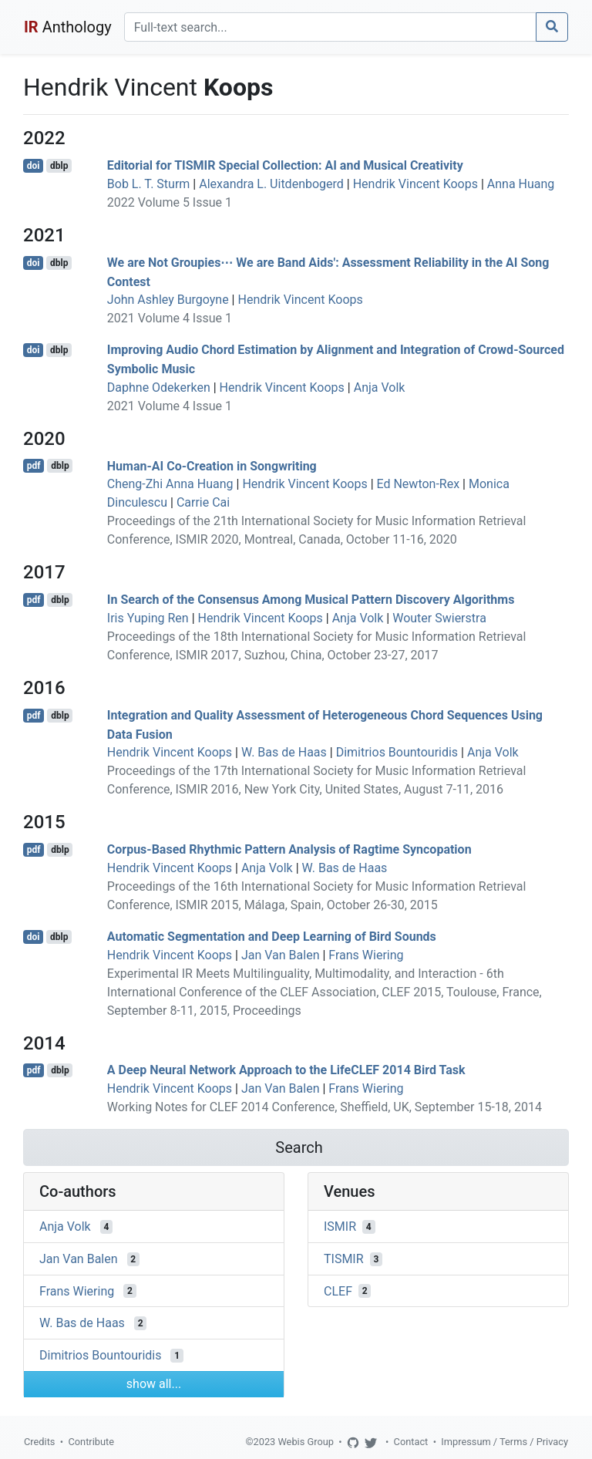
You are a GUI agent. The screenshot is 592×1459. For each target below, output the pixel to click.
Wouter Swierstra (439, 618)
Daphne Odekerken (158, 387)
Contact (411, 1441)
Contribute (91, 1441)
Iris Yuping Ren (148, 618)
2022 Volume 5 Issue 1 (169, 202)
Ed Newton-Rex (418, 484)
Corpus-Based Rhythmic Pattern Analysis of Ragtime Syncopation (289, 849)
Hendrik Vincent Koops (415, 184)
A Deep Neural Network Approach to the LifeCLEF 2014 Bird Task (286, 1070)
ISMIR (340, 1226)
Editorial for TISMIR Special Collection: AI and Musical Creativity (285, 165)
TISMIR (344, 1259)
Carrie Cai (203, 502)
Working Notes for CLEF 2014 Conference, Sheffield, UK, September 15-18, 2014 (324, 1107)
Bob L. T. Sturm (148, 184)
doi (33, 165)
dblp (59, 165)
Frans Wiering (365, 955)
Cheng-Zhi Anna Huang (170, 484)
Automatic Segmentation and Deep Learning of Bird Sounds (271, 936)
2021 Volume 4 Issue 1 (169, 318)
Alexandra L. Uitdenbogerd (271, 184)
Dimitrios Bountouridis (397, 752)
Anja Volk (379, 387)
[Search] (330, 27)
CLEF (338, 1290)
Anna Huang (521, 184)
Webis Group (306, 1441)
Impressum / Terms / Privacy (504, 1441)
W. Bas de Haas (284, 752)
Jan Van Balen (280, 955)
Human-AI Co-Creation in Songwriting (212, 465)
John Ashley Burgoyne (168, 299)
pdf (34, 465)
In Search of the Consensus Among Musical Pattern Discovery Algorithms (311, 599)
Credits (39, 1441)
